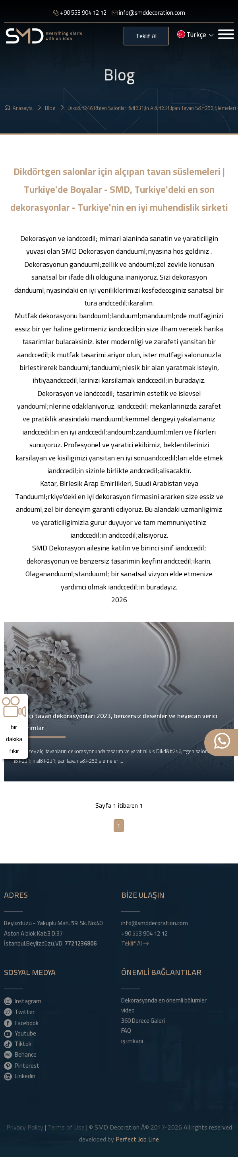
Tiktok (17, 1043)
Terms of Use (66, 1127)
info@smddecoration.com (148, 12)
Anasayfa (19, 108)
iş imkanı (132, 1041)
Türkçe (195, 35)
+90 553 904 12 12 (79, 12)
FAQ (126, 1031)
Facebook (21, 1022)
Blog (46, 108)
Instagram (22, 1000)
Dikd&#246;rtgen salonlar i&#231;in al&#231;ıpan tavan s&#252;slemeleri (148, 108)
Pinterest (21, 1065)
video (128, 1010)
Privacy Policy (24, 1127)
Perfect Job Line (137, 1139)
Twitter (19, 1011)
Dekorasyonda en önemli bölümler (164, 1000)
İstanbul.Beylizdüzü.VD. (50, 943)
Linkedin (19, 1076)
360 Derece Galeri (143, 1021)
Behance (20, 1054)
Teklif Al (146, 36)
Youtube (20, 1033)
